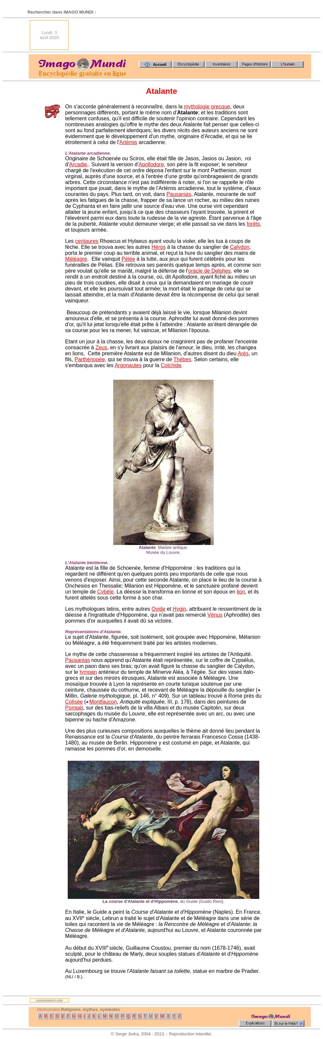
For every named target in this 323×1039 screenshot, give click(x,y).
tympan (88, 672)
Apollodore (151, 164)
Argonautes (128, 365)
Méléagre (76, 259)
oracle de (199, 271)
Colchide (171, 365)
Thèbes (182, 359)
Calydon (239, 247)
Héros (159, 247)
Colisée (74, 702)
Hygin (179, 609)
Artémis (128, 142)
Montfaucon (103, 702)
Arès (243, 353)
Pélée (128, 259)
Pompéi (74, 708)
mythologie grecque (207, 106)
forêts (253, 224)
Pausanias (178, 194)
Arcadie (78, 164)
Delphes (221, 271)
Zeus (101, 347)
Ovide (158, 609)
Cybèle (105, 592)
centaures (86, 241)
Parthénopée (90, 359)
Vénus (214, 615)
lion (241, 592)
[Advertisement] (193, 35)
